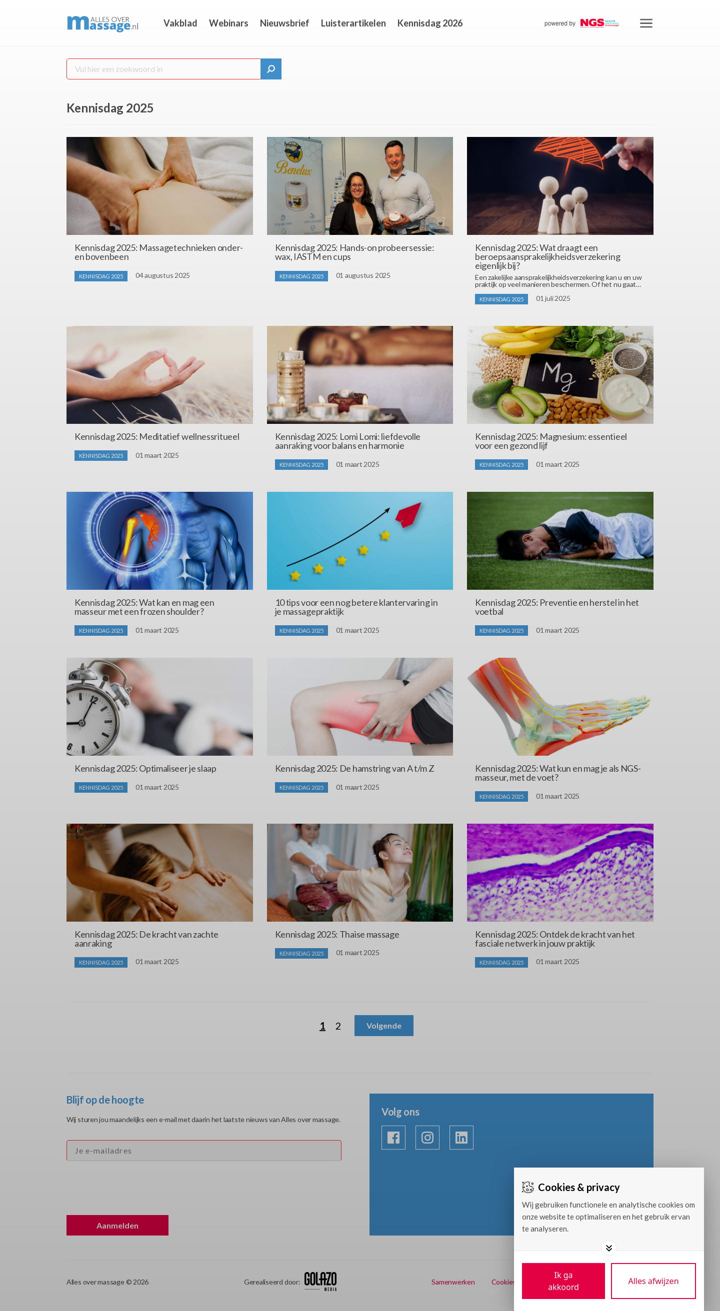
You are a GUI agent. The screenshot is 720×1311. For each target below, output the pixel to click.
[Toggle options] (609, 1248)
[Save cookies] (563, 1281)
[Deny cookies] (653, 1281)
